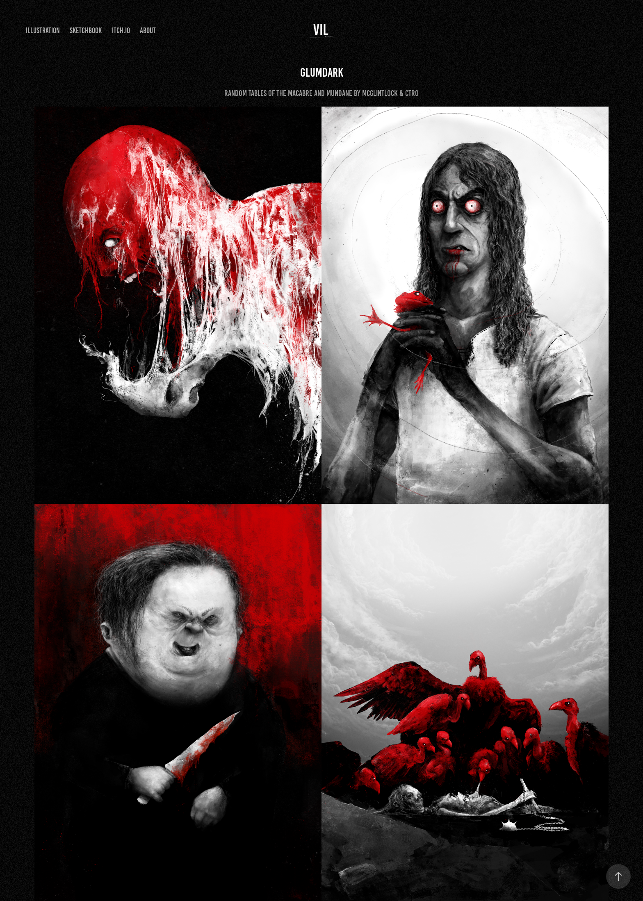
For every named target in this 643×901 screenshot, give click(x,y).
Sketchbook (86, 30)
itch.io (121, 30)
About (148, 30)
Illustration (43, 30)
